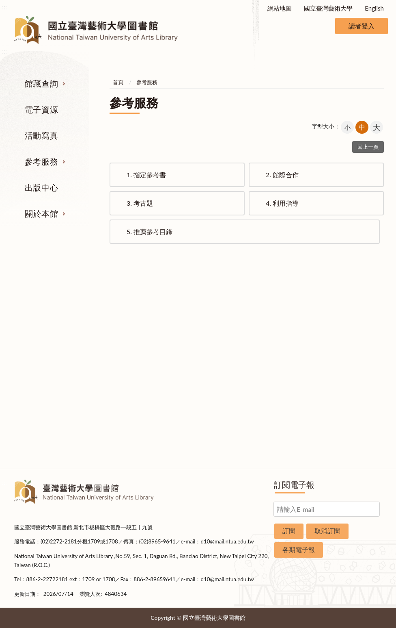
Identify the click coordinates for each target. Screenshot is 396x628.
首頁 (118, 82)
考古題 (140, 203)
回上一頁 (368, 146)
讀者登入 (361, 26)
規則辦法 (358, 376)
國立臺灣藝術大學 (328, 8)
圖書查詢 (38, 331)
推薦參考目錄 (149, 231)
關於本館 (41, 213)
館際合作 (282, 174)
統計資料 (358, 361)
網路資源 (38, 361)
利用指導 (282, 203)
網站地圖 (279, 8)
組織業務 (358, 315)
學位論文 (38, 376)
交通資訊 (358, 407)
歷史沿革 (358, 346)
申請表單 (358, 422)
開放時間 (358, 391)
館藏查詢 (41, 83)
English (374, 8)
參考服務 (41, 161)
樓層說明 (358, 331)
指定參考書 (146, 174)
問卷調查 (358, 452)
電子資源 (41, 109)
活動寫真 (41, 135)
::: (4, 7)
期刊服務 (38, 315)
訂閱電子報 (294, 484)
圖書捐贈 (358, 437)
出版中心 (41, 187)
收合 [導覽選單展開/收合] (376, 273)
